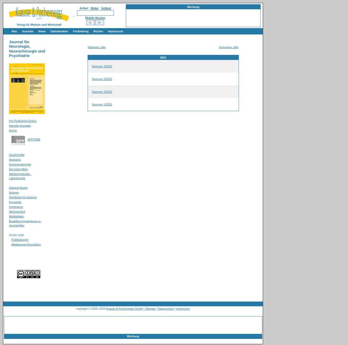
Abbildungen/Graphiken (26, 244)
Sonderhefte (16, 154)
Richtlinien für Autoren (23, 197)
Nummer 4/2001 (102, 66)
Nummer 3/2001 (102, 79)
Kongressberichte (20, 164)
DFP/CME (34, 139)
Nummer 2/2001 (102, 91)
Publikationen (19, 239)
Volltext (106, 8)
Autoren (14, 192)
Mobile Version (95, 17)
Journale (27, 31)
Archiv (13, 130)
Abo (14, 31)
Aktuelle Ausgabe (20, 125)
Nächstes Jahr (97, 47)
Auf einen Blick (18, 169)
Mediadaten (16, 216)
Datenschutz (166, 308)
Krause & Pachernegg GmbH (124, 308)
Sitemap (150, 308)
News (42, 31)
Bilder (95, 8)
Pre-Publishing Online (22, 121)
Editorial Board (18, 187)
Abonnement (17, 211)
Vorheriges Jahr (229, 47)
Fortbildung (81, 31)
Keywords (15, 202)
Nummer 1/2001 (102, 104)
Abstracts (15, 159)
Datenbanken (59, 31)
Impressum (115, 31)
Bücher (98, 31)
